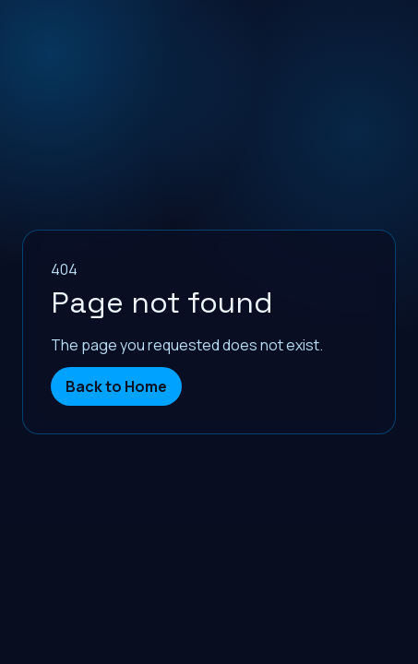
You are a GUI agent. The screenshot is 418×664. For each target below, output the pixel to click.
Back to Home (116, 386)
